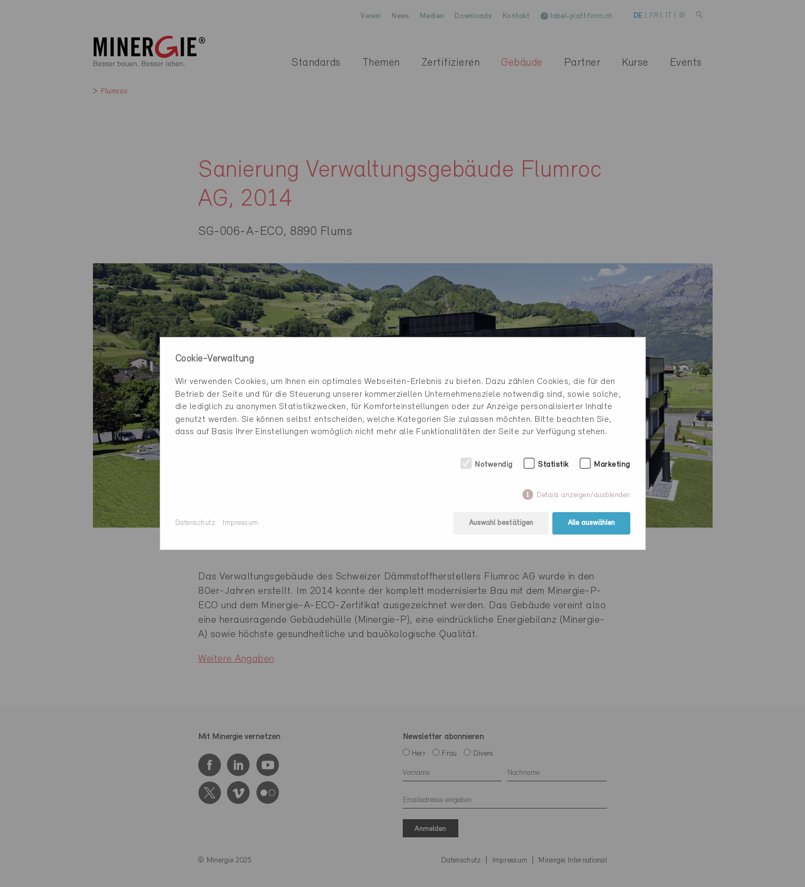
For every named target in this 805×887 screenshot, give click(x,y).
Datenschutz (195, 523)
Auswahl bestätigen (501, 523)
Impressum (241, 523)
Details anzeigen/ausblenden (583, 495)
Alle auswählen (591, 523)
